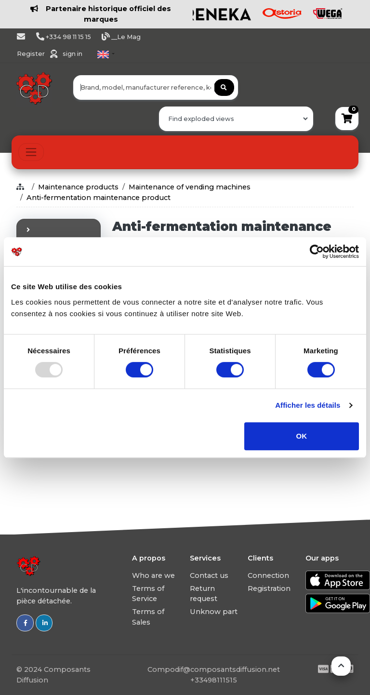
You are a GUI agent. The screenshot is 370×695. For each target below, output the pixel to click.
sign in (72, 53)
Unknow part (214, 611)
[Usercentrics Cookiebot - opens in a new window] (317, 251)
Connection (268, 575)
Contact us (209, 575)
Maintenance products (78, 187)
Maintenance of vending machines (190, 187)
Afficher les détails (307, 405)
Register (31, 53)
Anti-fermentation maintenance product (98, 197)
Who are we (153, 575)
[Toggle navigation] (31, 152)
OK (301, 436)
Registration (269, 588)
